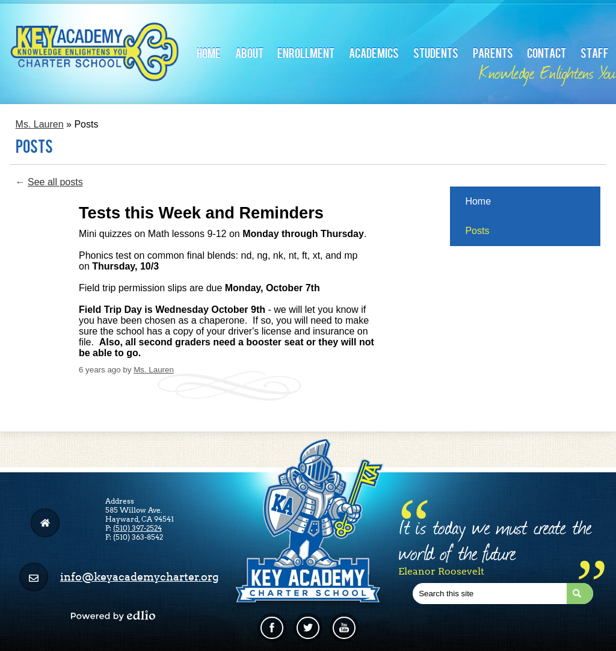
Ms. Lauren (154, 369)
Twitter (308, 632)
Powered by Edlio (113, 615)
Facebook (271, 632)
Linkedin (344, 632)
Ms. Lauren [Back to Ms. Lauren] (40, 124)
